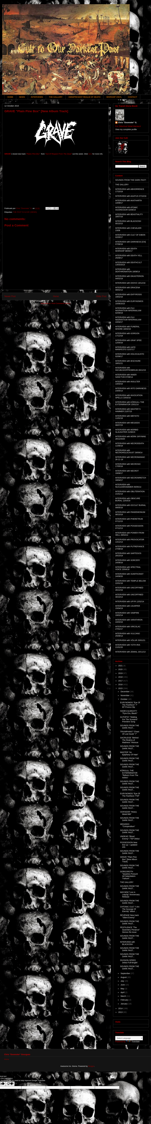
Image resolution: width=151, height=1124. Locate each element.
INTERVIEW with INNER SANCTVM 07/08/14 (126, 376)
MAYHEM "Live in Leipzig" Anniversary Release (130, 894)
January (124, 1004)
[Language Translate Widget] (129, 1038)
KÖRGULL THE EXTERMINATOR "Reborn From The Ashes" (129, 774)
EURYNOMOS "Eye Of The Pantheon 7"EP (130, 794)
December (125, 691)
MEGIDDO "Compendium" (127, 825)
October (124, 699)
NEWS (22, 97)
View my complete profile (126, 129)
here (90, 154)
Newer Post (10, 296)
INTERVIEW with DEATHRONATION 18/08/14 (127, 270)
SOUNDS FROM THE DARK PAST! (130, 180)
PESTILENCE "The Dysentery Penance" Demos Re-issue (130, 929)
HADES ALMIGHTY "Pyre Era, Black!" (128, 712)
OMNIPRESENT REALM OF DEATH (84, 97)
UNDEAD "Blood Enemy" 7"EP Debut (130, 837)
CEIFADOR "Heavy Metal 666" (128, 813)
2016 (120, 684)
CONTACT (132, 97)
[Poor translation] (10, 1083)
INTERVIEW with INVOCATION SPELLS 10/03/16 (128, 396)
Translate (133, 1041)
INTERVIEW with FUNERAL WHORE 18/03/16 (127, 327)
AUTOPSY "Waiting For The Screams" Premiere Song (129, 719)
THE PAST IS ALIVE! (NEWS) (25, 212)
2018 (120, 677)
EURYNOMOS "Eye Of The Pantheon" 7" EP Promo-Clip (130, 704)
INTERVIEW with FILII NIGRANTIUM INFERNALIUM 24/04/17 (128, 319)
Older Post (101, 296)
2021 (120, 666)
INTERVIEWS (37, 97)
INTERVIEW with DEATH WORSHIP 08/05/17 (126, 249)
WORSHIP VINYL (114, 97)
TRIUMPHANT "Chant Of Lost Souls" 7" (129, 732)
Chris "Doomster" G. (127, 122)
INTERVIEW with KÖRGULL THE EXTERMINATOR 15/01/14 (129, 403)
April (123, 992)
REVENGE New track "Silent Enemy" (129, 916)
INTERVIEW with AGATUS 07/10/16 (130, 196)
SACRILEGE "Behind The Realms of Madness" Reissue (129, 740)
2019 (120, 673)
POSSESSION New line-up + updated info (128, 844)
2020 (120, 669)
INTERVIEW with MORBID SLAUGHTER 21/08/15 (126, 431)
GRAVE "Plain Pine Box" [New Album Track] (128, 859)
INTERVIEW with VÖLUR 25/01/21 (130, 640)
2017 (120, 681)
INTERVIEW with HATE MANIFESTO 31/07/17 (125, 348)
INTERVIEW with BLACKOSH (127, 943)
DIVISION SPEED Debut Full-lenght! (129, 961)
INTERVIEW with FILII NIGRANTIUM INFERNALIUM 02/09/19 (128, 310)
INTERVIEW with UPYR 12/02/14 (129, 601)
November (125, 695)
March (123, 996)
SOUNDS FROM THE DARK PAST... (129, 726)
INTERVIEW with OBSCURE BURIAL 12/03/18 (127, 499)
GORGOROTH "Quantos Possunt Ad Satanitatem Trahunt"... (129, 875)
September (125, 973)
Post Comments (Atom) (61, 303)
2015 (120, 688)
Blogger (91, 1066)
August (124, 977)
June (123, 985)
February (125, 1000)
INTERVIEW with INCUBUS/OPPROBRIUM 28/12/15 (130, 369)
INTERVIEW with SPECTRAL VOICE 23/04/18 (128, 568)
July (123, 981)
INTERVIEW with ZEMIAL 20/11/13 (130, 652)
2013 (120, 1012)
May (123, 989)
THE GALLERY (55, 97)
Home (56, 296)
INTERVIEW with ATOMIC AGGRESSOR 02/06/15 (126, 208)
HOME (10, 97)
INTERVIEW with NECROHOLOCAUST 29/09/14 (128, 451)
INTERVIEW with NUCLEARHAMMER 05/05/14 (128, 485)
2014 (120, 1008)
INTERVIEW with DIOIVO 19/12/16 (130, 283)
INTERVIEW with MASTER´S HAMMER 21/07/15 (128, 410)
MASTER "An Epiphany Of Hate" (129, 753)
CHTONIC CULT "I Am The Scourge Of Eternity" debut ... (130, 909)
